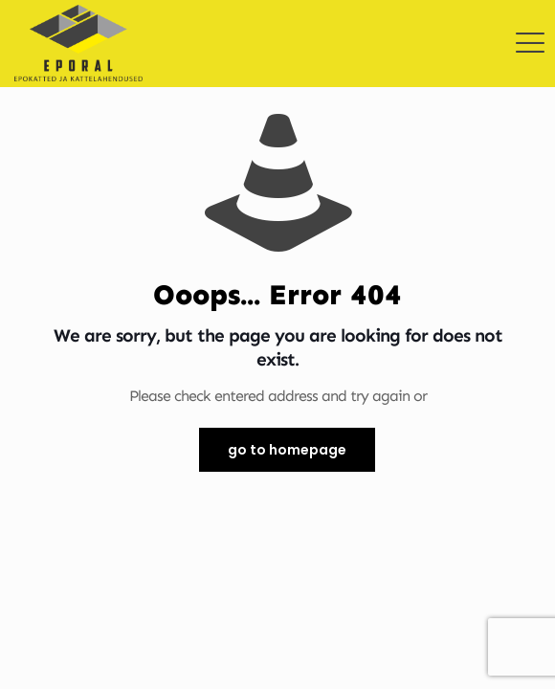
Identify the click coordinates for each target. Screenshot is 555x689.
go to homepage (287, 449)
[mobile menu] (529, 28)
